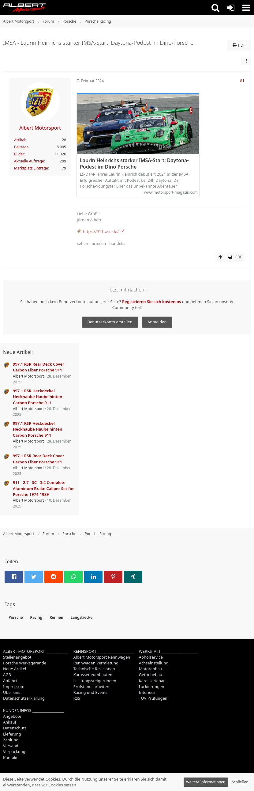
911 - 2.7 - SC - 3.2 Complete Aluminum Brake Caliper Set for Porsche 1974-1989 (43, 488)
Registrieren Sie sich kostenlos (151, 301)
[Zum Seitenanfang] (220, 257)
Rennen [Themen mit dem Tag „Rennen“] (56, 617)
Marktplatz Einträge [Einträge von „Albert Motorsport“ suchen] (31, 168)
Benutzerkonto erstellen (109, 322)
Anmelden (157, 322)
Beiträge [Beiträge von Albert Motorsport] (21, 147)
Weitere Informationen (206, 782)
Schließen (240, 782)
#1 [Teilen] (242, 80)
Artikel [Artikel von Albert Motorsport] (19, 140)
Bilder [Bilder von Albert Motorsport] (19, 154)
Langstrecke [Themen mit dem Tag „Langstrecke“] (82, 617)
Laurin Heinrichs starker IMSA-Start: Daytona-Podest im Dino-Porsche (134, 163)
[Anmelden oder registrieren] (231, 8)
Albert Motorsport (28, 376)
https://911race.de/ (101, 231)
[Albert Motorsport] (24, 8)
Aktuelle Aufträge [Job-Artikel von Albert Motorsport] (29, 161)
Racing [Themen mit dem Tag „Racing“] (36, 617)
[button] (215, 8)
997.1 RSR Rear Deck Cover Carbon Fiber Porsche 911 (38, 367)
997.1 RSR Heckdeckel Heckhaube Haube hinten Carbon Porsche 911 (37, 396)
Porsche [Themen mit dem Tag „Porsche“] (16, 617)
